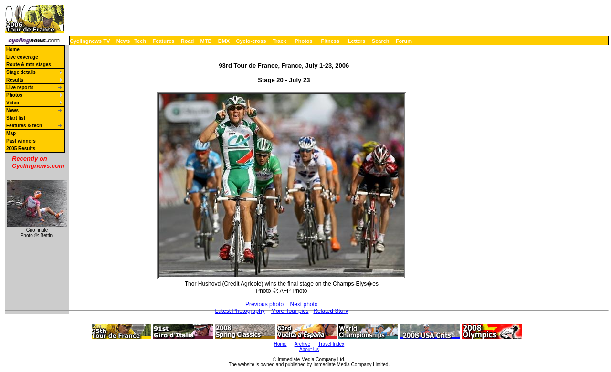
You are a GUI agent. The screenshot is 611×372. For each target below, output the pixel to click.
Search (381, 41)
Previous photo (264, 304)
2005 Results (20, 148)
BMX (224, 41)
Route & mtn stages (28, 64)
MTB (206, 41)
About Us (309, 349)
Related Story (330, 311)
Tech (140, 41)
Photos (303, 41)
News (123, 41)
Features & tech (24, 125)
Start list (15, 118)
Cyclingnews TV (90, 41)
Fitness (330, 41)
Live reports (19, 87)
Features (164, 41)
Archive (302, 344)
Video (12, 102)
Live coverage (22, 57)
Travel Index (331, 344)
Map (11, 133)
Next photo (304, 304)
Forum (404, 41)
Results (14, 80)
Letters (357, 41)
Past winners (21, 141)
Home (13, 49)
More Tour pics (289, 311)
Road (187, 41)
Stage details (21, 72)
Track (279, 41)
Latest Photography (240, 311)
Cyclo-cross (251, 41)
